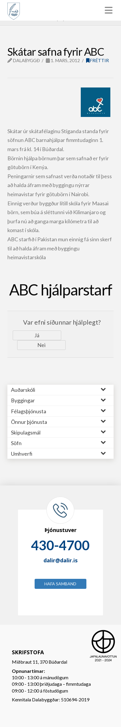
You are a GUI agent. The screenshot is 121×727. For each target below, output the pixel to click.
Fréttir (97, 60)
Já (36, 335)
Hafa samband (60, 583)
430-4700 (60, 545)
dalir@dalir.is (60, 560)
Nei (41, 345)
